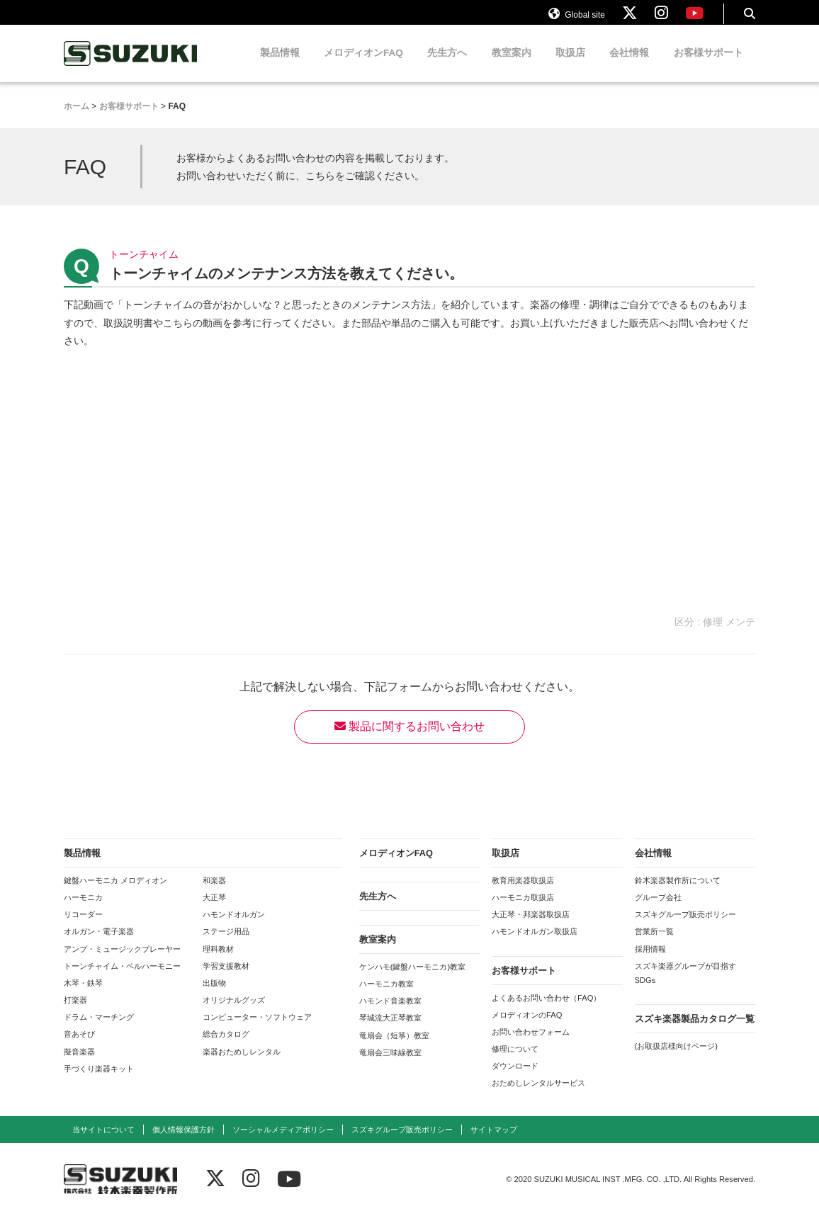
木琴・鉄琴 (83, 995)
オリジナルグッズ (234, 1012)
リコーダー (83, 927)
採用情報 (650, 961)
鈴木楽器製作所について (678, 893)
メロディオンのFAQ (527, 1027)
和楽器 (214, 893)
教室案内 (511, 65)
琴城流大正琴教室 (390, 1030)
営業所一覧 (654, 944)
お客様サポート (708, 65)
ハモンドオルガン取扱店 (534, 944)
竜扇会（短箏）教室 (394, 1047)
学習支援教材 (226, 978)
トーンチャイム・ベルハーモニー (122, 978)
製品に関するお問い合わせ (409, 739)
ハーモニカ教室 (386, 996)
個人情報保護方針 (183, 1141)
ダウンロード (515, 1078)
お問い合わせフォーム (531, 1044)
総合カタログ (226, 1046)
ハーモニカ (83, 910)
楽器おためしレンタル (242, 1063)
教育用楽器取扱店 (523, 893)
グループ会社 (658, 910)
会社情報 (629, 65)
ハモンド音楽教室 (390, 1013)
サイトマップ (493, 1141)
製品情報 (280, 65)
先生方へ (447, 65)
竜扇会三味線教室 (390, 1064)
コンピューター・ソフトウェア (257, 1029)
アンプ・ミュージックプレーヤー (122, 961)
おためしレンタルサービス (538, 1095)
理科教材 (218, 961)
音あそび (79, 1046)
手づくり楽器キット (99, 1080)
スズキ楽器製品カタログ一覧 (695, 1031)
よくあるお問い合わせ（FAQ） (546, 1010)
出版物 (214, 995)
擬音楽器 (79, 1063)
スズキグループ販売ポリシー (685, 927)
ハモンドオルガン (234, 927)
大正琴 (214, 910)
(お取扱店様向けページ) (676, 1058)
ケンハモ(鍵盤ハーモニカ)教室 (412, 979)
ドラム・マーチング (99, 1029)
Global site (576, 20)
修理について (515, 1061)
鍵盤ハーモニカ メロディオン (115, 893)
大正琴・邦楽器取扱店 (531, 927)
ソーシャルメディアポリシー (283, 1141)
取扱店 (570, 65)
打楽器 (75, 1012)
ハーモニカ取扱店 (523, 910)
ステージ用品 (226, 944)
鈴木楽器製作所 (131, 66)
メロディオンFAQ (363, 65)
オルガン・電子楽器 (99, 944)
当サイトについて (103, 1141)
